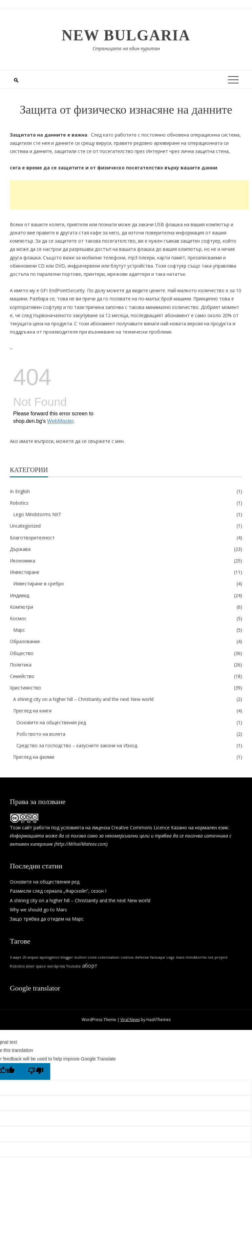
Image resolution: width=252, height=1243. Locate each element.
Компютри (21, 607)
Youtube (73, 966)
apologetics (49, 957)
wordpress (56, 966)
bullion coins (85, 957)
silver (30, 966)
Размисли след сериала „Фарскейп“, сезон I (58, 891)
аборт (89, 965)
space (41, 966)
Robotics (19, 503)
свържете (99, 441)
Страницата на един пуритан (126, 48)
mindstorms (196, 957)
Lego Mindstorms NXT (37, 514)
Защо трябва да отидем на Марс (47, 919)
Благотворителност (32, 537)
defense (142, 957)
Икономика (22, 560)
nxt (210, 957)
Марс (19, 630)
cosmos (127, 957)
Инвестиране (24, 572)
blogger (66, 957)
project (221, 957)
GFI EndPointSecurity (62, 290)
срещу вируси (96, 143)
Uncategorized (25, 526)
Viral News (130, 1019)
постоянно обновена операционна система (190, 135)
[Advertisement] (129, 195)
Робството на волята (40, 734)
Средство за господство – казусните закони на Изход (76, 745)
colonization (108, 957)
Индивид (19, 595)
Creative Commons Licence (140, 827)
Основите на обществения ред (51, 722)
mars (180, 957)
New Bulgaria (126, 35)
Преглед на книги (32, 711)
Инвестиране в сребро (38, 583)
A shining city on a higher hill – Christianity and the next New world (83, 699)
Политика (21, 665)
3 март (15, 957)
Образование (25, 641)
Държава (20, 549)
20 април (30, 957)
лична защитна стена (205, 151)
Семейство (22, 676)
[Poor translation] (35, 1071)
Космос (18, 618)
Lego (170, 957)
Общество (21, 653)
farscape (157, 957)
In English (20, 491)
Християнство (25, 688)
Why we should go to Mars (38, 909)
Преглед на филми (33, 757)
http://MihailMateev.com (80, 844)
